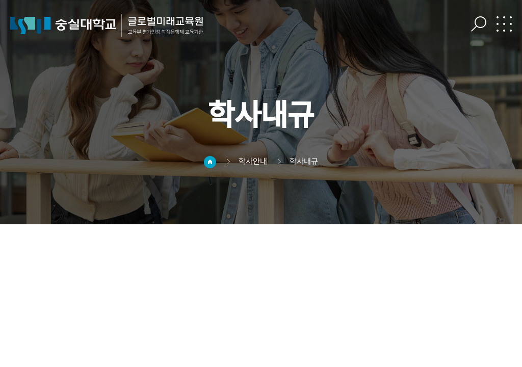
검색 (478, 24)
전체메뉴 (504, 24)
